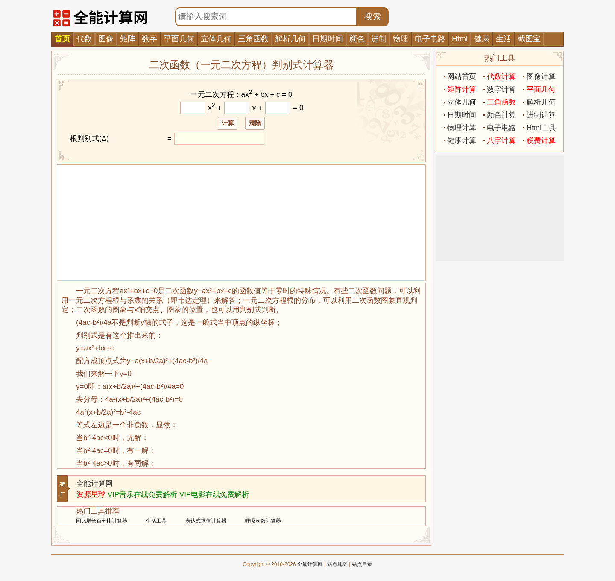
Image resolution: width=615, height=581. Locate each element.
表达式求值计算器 (205, 521)
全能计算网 (94, 483)
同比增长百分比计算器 (101, 521)
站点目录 (362, 564)
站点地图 (337, 564)
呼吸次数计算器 (263, 521)
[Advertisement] (241, 222)
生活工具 (156, 521)
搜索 (372, 16)
